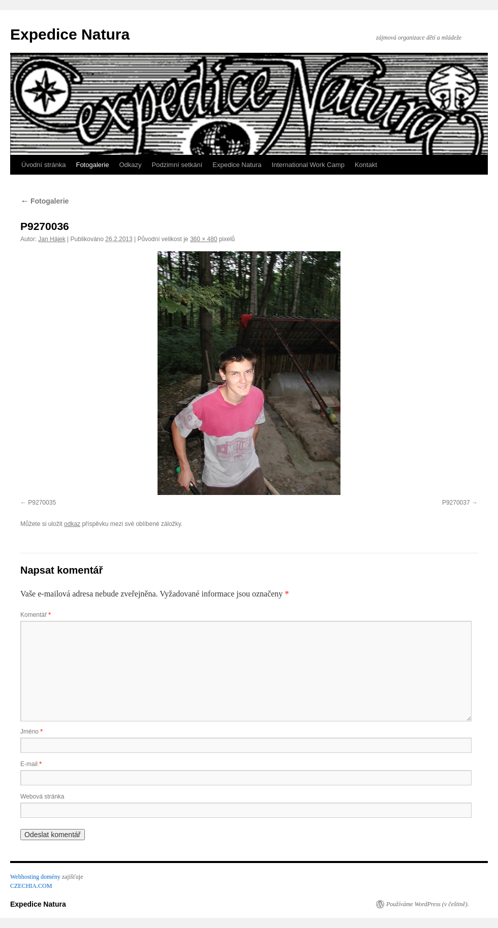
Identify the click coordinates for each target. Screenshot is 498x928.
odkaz (72, 523)
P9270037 (456, 502)
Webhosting (24, 876)
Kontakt (366, 165)
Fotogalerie (92, 165)
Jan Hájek (51, 239)
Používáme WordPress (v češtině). (427, 904)
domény (50, 876)
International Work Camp (308, 165)
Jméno (31, 731)
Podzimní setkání (177, 165)
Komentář (35, 614)
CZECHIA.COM (31, 885)
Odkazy (130, 165)
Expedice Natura (70, 34)
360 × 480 (203, 239)
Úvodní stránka (43, 165)
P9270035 (42, 502)
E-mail (31, 764)
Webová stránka (42, 796)
